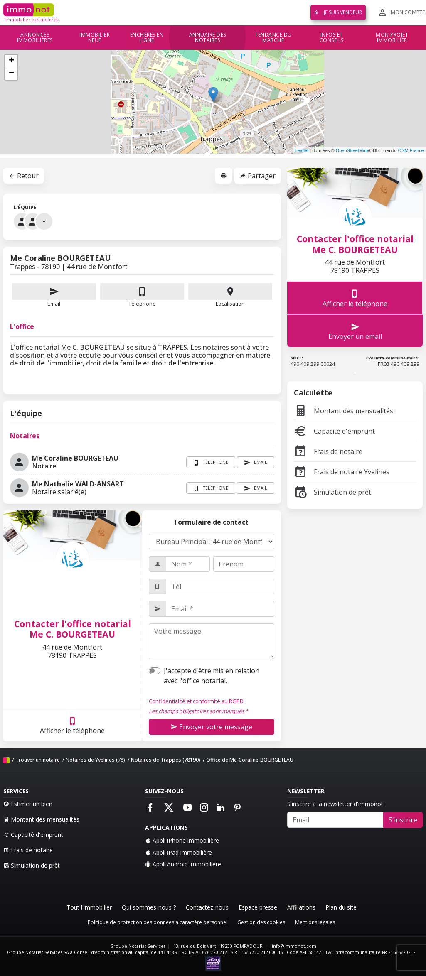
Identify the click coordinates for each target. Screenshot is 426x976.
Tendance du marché (273, 37)
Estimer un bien (27, 804)
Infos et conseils (332, 37)
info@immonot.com (294, 946)
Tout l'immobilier (89, 907)
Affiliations (301, 907)
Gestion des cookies (261, 922)
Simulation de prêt (332, 492)
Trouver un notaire (37, 759)
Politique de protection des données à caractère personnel (157, 922)
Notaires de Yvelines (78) (95, 759)
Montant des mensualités (343, 411)
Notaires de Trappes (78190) (165, 759)
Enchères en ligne (147, 37)
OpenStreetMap (352, 150)
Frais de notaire (328, 451)
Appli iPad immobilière (178, 852)
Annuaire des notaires (207, 37)
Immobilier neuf (94, 37)
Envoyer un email (355, 331)
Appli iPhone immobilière (182, 840)
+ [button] (11, 61)
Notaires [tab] (24, 435)
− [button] (11, 73)
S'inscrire (403, 819)
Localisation (230, 295)
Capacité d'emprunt (334, 431)
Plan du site (341, 907)
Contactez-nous (207, 907)
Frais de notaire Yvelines (341, 472)
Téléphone (142, 303)
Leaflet (301, 150)
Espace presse (258, 907)
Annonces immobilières (35, 37)
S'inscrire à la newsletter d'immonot (335, 804)
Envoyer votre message (211, 726)
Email (54, 295)
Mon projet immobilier (392, 37)
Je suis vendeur (338, 12)
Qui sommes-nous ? (149, 907)
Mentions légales (315, 922)
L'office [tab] (22, 326)
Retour (24, 175)
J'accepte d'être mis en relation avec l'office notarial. (211, 675)
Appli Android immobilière (183, 864)
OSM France (411, 150)
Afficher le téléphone (72, 725)
